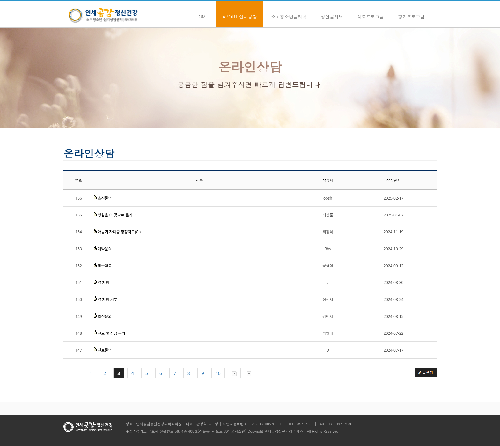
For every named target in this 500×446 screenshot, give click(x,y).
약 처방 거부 (107, 299)
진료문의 (105, 350)
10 (218, 373)
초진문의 (105, 198)
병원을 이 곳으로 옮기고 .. (118, 215)
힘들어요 (105, 265)
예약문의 (105, 249)
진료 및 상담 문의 (111, 333)
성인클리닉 (332, 13)
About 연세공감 (240, 13)
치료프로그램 (370, 13)
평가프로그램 (411, 13)
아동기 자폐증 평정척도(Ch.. (120, 232)
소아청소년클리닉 (289, 13)
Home (202, 13)
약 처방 (103, 282)
